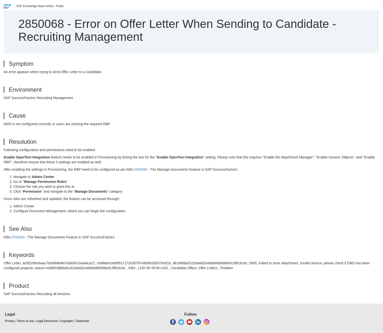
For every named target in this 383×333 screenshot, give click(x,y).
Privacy (9, 321)
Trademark (82, 321)
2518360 (141, 169)
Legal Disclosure (47, 321)
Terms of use (25, 321)
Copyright (66, 321)
